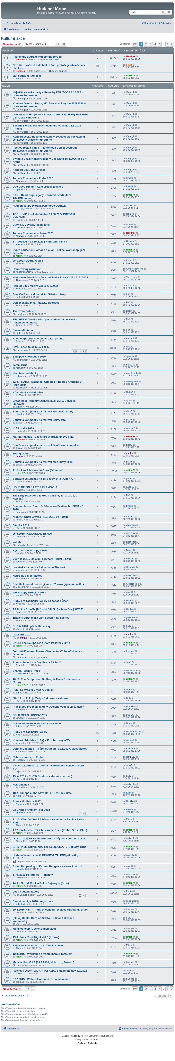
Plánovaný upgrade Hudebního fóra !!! (37, 56)
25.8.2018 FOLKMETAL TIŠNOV (33, 533)
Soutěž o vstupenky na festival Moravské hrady (43, 411)
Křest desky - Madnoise (28, 392)
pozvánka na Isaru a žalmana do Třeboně (39, 567)
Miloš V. (130, 600)
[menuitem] (27, 23)
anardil (19, 553)
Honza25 (20, 760)
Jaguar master (27, 895)
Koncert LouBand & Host (29, 169)
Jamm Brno (20, 365)
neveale (20, 561)
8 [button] (167, 44)
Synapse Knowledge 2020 (29, 356)
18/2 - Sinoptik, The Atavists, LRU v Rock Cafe (42, 793)
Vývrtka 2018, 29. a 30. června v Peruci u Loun (42, 558)
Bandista (20, 512)
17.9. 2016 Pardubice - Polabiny (33, 874)
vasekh (129, 205)
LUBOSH (20, 536)
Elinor (18, 825)
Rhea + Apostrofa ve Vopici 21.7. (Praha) (38, 338)
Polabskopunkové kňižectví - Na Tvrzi (37, 723)
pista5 (19, 414)
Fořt (18, 297)
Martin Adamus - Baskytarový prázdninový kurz (43, 436)
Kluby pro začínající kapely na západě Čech (40, 600)
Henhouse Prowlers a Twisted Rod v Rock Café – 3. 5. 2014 (50, 277)
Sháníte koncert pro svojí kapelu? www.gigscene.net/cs (48, 584)
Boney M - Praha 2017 (27, 801)
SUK (18, 528)
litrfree (19, 692)
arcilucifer (25, 545)
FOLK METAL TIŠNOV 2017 (30, 715)
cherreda (130, 525)
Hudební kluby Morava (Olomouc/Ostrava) (40, 205)
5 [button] (159, 44)
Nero (18, 78)
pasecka (24, 861)
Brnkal (129, 550)
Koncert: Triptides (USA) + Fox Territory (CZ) (41, 740)
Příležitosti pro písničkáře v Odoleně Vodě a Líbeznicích (48, 706)
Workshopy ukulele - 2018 (29, 592)
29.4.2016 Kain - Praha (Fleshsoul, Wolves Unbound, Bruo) (50, 909)
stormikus (20, 709)
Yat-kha (17, 542)
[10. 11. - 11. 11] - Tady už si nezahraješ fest (40, 698)
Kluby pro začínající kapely (30, 731)
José (18, 665)
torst (128, 346)
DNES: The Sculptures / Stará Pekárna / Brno (41, 642)
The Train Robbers (24, 311)
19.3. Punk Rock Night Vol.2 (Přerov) (36, 937)
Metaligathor (22, 387)
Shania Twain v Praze (26, 670)
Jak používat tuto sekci (27, 75)
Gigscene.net (22, 587)
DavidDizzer (22, 673)
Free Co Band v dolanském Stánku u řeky (39, 294)
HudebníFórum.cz (58, 71)
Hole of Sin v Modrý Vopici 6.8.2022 (35, 285)
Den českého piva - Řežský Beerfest (36, 302)
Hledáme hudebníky (25, 373)
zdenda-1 (20, 431)
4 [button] (155, 44)
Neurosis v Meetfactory (27, 575)
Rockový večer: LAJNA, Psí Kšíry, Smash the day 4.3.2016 (50, 970)
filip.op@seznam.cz (25, 208)
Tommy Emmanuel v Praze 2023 (33, 233)
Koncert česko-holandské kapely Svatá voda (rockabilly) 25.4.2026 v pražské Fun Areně (49, 138)
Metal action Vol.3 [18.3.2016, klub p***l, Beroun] (43, 962)
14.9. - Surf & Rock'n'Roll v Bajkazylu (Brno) (41, 883)
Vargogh (24, 98)
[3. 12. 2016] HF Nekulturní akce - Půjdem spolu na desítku (50, 838)
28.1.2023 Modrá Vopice (28, 260)
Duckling (20, 804)
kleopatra (20, 570)
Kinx (18, 796)
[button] (135, 44)
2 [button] (146, 44)
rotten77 (130, 75)
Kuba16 (20, 263)
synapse (24, 360)
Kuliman (24, 657)
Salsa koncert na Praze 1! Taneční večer (38, 945)
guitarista (130, 617)
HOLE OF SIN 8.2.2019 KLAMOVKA (35, 487)
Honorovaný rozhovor (27, 269)
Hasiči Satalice (133, 731)
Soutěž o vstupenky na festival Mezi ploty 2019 (42, 461)
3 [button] (150, 44)
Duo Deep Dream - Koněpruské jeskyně (38, 186)
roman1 (19, 519)
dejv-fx (19, 771)
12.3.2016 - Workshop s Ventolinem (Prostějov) (42, 953)
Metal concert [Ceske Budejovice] (34, 928)
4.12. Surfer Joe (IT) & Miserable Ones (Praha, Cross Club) (50, 830)
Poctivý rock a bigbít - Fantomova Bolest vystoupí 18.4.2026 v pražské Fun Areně (45, 149)
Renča (129, 891)
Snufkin (19, 612)
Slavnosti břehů (23, 330)
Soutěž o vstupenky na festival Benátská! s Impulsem (47, 445)
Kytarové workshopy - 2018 (30, 550)
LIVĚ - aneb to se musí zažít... (31, 346)
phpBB (77, 1036)
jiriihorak (20, 743)
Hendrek (20, 59)
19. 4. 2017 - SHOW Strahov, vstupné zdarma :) (42, 776)
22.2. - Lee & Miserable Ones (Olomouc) (38, 470)
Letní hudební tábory (26, 891)
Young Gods (20, 453)
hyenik (19, 189)
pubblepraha (22, 376)
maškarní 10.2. (22, 634)
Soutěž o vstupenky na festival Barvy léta (39, 419)
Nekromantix (21, 784)
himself (129, 178)
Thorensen (21, 280)
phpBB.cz (95, 1039)
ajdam (23, 314)
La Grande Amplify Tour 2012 (31, 809)
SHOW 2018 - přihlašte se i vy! (32, 626)
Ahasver (20, 181)
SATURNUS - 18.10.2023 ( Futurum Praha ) (40, 241)
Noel (18, 734)
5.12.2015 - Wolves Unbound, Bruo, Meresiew (42, 979)
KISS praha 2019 (23, 428)
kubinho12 (21, 904)
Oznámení (54, 59)
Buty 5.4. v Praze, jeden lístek (31, 224)
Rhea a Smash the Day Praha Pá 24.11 (37, 662)
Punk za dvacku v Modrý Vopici (33, 689)
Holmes (19, 220)
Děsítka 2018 (21, 525)
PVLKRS (20, 751)
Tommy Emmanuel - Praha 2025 (33, 178)
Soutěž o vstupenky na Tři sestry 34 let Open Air (44, 478)
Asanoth (20, 341)
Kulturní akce (13, 38)
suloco (23, 350)
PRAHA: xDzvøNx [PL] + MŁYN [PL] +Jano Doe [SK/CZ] (48, 609)
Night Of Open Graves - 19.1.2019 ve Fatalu (40, 516)
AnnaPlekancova (24, 272)
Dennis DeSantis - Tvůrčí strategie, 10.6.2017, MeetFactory (50, 748)
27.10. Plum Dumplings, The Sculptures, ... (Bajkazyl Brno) (50, 846)
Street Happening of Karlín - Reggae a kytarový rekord (47, 866)
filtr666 (19, 395)
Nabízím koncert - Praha (28, 757)
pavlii (129, 65)
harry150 (20, 368)
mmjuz (19, 456)
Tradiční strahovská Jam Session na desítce (41, 617)
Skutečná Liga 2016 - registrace (33, 901)
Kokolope (20, 603)
